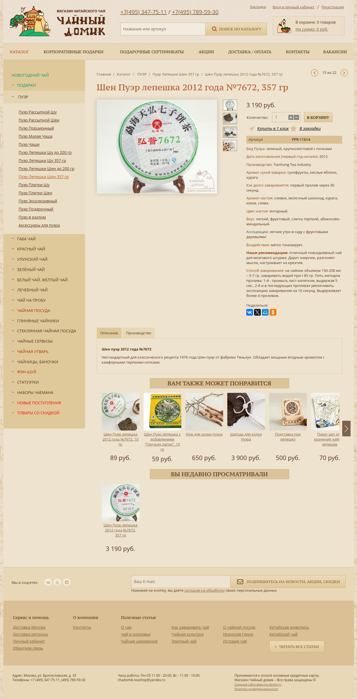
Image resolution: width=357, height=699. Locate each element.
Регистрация (333, 6)
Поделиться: (257, 305)
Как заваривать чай (190, 627)
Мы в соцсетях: (25, 582)
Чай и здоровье (136, 634)
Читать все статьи (299, 646)
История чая (235, 641)
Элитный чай (184, 641)
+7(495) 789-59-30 (195, 12)
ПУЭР (141, 74)
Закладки (258, 6)
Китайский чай (283, 634)
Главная (104, 74)
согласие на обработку (204, 590)
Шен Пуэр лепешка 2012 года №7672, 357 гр (120, 530)
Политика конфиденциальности (256, 689)
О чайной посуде (239, 627)
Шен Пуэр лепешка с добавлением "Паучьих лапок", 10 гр (162, 442)
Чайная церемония (139, 641)
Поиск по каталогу (236, 28)
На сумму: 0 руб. (312, 29)
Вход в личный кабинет (294, 6)
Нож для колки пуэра (203, 434)
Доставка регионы (30, 634)
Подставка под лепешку (287, 437)
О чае (126, 627)
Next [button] (346, 428)
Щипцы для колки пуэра (246, 437)
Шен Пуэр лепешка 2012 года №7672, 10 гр (120, 439)
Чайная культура (188, 634)
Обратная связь (28, 648)
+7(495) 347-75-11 (143, 12)
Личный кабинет (29, 641)
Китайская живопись (289, 627)
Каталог (124, 74)
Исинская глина (238, 634)
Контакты (82, 627)
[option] (120, 428)
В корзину (318, 117)
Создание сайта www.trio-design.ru (257, 684)
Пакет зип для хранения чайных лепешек (329, 439)
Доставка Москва (29, 627)
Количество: (257, 117)
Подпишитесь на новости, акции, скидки (288, 581)
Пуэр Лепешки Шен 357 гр (176, 74)
